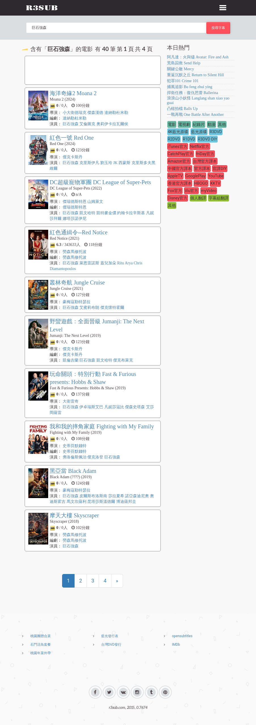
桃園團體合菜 (40, 636)
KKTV (215, 183)
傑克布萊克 (123, 360)
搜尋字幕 (218, 27)
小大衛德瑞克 (74, 112)
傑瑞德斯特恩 (74, 201)
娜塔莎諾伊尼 (74, 218)
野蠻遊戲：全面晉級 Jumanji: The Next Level (97, 325)
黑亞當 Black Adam (73, 471)
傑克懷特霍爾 (112, 307)
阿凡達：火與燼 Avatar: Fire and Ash (198, 57)
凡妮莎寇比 (114, 407)
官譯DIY (220, 168)
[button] (222, 7)
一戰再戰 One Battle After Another (195, 114)
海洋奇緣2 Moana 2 (73, 93)
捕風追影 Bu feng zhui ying (189, 87)
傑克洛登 (95, 457)
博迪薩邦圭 (126, 501)
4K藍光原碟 (178, 131)
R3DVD (216, 131)
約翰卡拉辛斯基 (131, 213)
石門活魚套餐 (40, 645)
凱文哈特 (87, 213)
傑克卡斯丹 (72, 157)
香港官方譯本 (180, 183)
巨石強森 (71, 124)
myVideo (209, 190)
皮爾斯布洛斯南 (93, 496)
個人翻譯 (198, 198)
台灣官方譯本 (205, 161)
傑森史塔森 (135, 407)
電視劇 (184, 124)
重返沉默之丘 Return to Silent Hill (195, 75)
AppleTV (175, 176)
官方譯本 (202, 168)
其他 (222, 124)
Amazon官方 (179, 161)
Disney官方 (178, 198)
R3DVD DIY (207, 139)
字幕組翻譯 (219, 198)
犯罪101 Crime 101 (183, 81)
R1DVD (189, 139)
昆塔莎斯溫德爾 (101, 501)
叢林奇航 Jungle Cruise (77, 282)
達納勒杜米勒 (116, 112)
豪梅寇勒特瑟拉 (76, 302)
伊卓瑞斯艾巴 (91, 407)
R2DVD (174, 139)
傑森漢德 (95, 112)
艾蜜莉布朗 (89, 307)
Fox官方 (175, 190)
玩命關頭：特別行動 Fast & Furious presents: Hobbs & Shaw (93, 378)
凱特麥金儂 (106, 213)
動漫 (211, 124)
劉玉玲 (106, 163)
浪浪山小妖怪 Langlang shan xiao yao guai (198, 100)
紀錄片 (199, 124)
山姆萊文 (95, 201)
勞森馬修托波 (74, 252)
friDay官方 (205, 154)
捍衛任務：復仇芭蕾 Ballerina (192, 93)
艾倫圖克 (87, 124)
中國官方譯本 (180, 168)
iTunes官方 (177, 146)
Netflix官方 (199, 146)
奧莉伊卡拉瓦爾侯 (112, 124)
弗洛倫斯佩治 (74, 457)
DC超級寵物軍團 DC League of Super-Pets (100, 182)
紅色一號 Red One (72, 138)
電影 (172, 124)
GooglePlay (195, 176)
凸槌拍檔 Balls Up (182, 109)
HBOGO (201, 183)
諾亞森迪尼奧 (137, 496)
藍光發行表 (109, 636)
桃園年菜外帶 (40, 653)
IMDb (176, 645)
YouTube (215, 176)
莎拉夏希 (116, 496)
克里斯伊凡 (89, 163)
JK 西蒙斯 (121, 163)
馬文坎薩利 (76, 501)
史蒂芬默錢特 (74, 446)
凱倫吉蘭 (71, 360)
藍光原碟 (199, 131)
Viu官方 (191, 190)
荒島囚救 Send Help (183, 63)
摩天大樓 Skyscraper (74, 515)
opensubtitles (182, 636)
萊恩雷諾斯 (89, 263)
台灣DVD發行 (111, 645)
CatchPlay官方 (181, 154)
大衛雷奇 (71, 401)
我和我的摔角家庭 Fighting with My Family (102, 426)
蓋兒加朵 (108, 263)
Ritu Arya (125, 263)
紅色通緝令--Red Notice (78, 232)
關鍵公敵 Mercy (180, 69)
